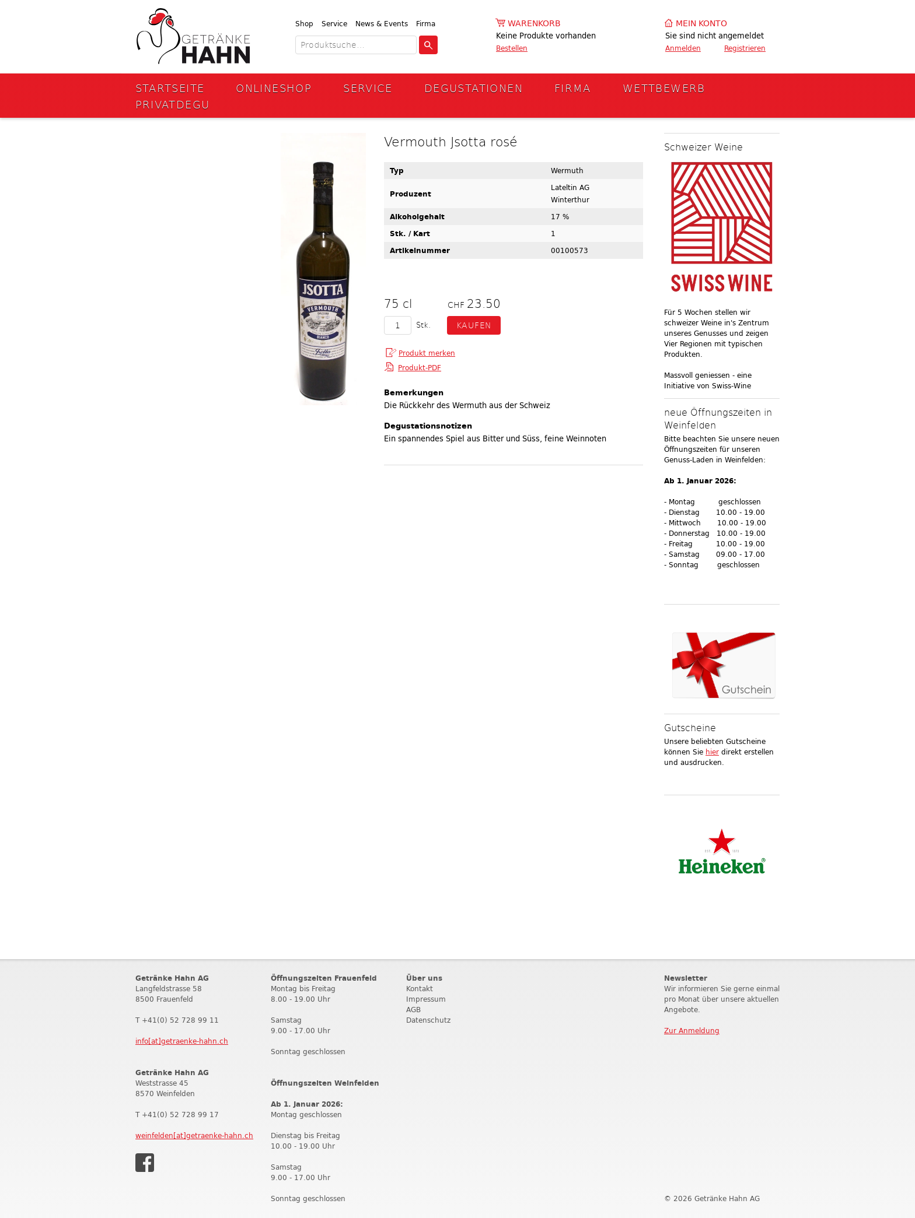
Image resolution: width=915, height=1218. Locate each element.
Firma (425, 23)
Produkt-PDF (419, 367)
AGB (413, 1009)
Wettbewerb (664, 87)
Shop (304, 23)
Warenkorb (534, 23)
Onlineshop (274, 87)
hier (712, 751)
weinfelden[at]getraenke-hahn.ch (194, 1135)
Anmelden (683, 48)
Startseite (170, 87)
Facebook (144, 1162)
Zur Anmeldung (692, 1030)
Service (334, 23)
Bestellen (512, 48)
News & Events (381, 23)
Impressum (426, 999)
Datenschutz (428, 1020)
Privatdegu (172, 104)
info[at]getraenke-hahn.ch (181, 1041)
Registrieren (745, 48)
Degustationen (473, 87)
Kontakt (419, 988)
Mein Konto (701, 23)
